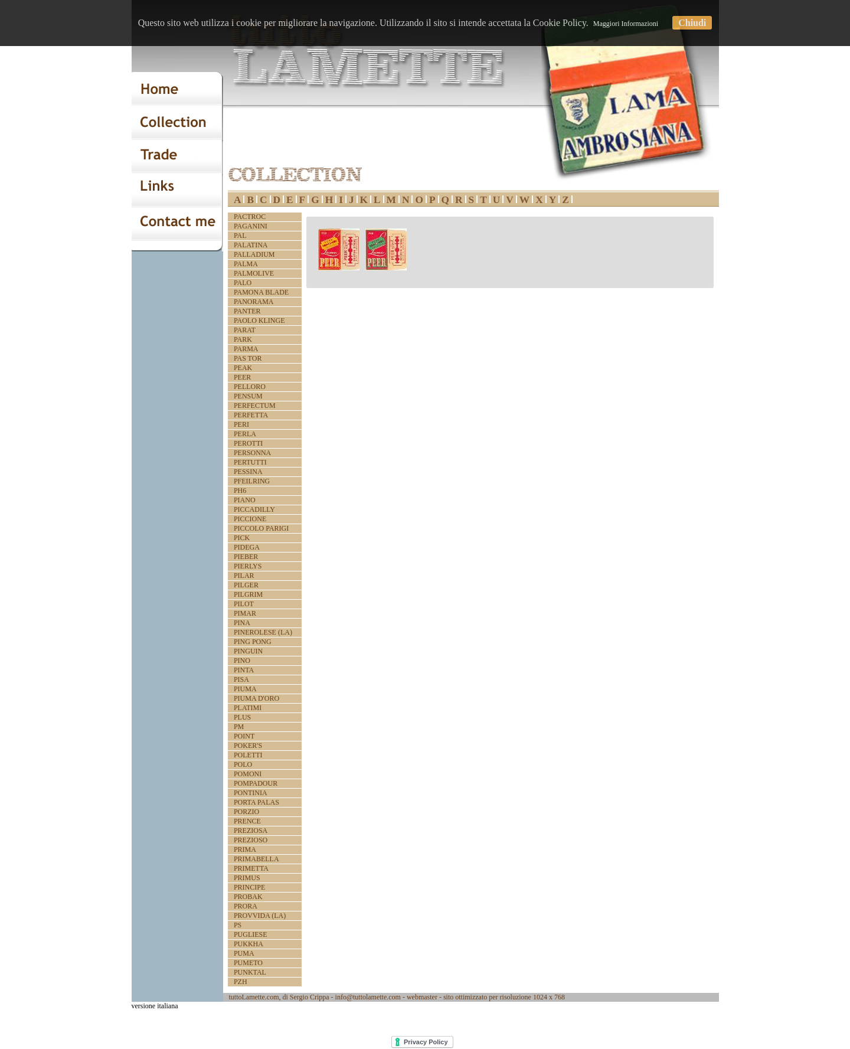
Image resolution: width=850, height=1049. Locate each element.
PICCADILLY (254, 509)
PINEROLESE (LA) (263, 632)
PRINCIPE (249, 887)
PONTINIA (250, 793)
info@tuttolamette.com (368, 997)
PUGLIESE (250, 934)
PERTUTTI (250, 462)
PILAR (244, 575)
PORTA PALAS (256, 802)
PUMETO (248, 963)
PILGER (246, 585)
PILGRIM (248, 594)
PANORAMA (254, 302)
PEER (242, 377)
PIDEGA (247, 547)
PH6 (240, 490)
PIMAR (245, 613)
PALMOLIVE (254, 273)
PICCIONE (250, 519)
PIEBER (246, 557)
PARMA (246, 349)
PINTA (244, 670)
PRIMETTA (251, 868)
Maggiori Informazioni (625, 23)
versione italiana (155, 1006)
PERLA (245, 434)
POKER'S (248, 745)
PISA (241, 679)
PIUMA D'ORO (256, 698)
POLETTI (248, 755)
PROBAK (248, 897)
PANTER (247, 311)
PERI (241, 424)
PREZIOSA (250, 830)
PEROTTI (248, 443)
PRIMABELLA (256, 859)
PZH (240, 982)
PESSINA (248, 472)
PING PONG (253, 642)
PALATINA (251, 245)
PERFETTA (251, 415)
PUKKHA (248, 944)
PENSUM (248, 396)
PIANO (245, 500)
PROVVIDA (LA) (260, 915)
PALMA (246, 264)
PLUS (242, 717)
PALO (242, 283)
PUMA (244, 953)
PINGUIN (248, 651)
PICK (242, 538)
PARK (243, 339)
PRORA (245, 906)
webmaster (422, 997)
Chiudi (692, 23)
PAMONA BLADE (261, 292)
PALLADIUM (254, 254)
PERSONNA (252, 453)
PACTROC (250, 217)
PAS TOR (247, 358)
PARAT (245, 330)
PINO (242, 660)
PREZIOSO (250, 840)
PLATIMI (247, 708)
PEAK (243, 368)
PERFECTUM (255, 405)
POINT (244, 736)
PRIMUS (247, 878)
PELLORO (250, 387)
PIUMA (245, 689)
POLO (243, 764)
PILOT (244, 604)
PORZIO (246, 812)
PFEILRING (252, 481)
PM (239, 727)
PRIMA (245, 849)
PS (237, 925)
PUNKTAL (250, 972)
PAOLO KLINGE (259, 320)
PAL (240, 235)
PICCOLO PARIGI (261, 528)
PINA (242, 623)
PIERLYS (247, 566)
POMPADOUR (255, 783)
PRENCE (247, 821)
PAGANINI (250, 226)
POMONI (247, 774)
